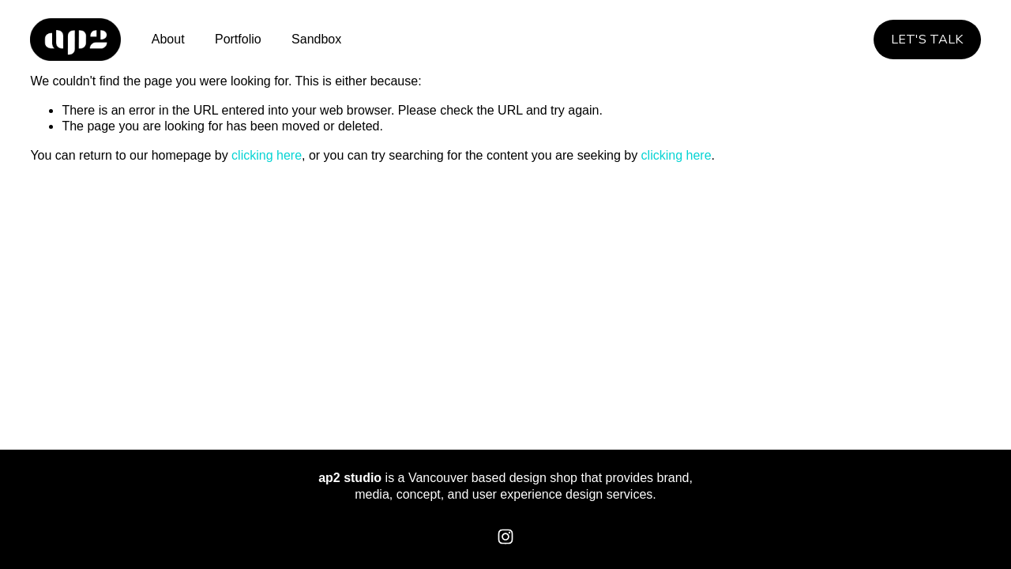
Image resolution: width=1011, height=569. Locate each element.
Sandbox (316, 39)
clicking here (266, 155)
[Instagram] (505, 537)
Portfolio (238, 39)
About (168, 39)
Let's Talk (927, 39)
